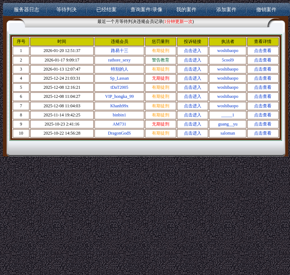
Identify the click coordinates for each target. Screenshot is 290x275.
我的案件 (186, 9)
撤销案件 (266, 9)
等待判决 (66, 9)
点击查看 (262, 50)
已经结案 (106, 9)
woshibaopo (227, 50)
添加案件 (226, 9)
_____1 (227, 114)
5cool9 (228, 60)
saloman (228, 133)
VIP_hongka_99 (119, 96)
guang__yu (227, 124)
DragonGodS (119, 133)
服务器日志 (26, 9)
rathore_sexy (119, 60)
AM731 (119, 124)
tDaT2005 (119, 87)
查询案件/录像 (146, 9)
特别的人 (119, 69)
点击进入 (192, 50)
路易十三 (119, 50)
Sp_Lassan (119, 78)
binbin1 (119, 114)
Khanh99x (119, 105)
